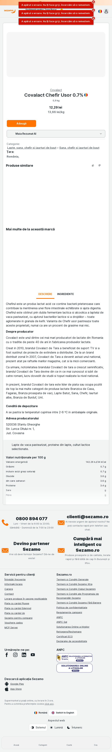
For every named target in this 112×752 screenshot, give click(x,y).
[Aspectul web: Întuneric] (74, 727)
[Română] (99, 11)
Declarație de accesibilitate (71, 641)
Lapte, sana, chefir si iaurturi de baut (31, 147)
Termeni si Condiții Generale (72, 579)
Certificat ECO (64, 636)
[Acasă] (16, 743)
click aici (49, 704)
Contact (9, 593)
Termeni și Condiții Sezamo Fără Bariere (78, 602)
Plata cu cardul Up (15, 613)
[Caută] (69, 743)
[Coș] (95, 743)
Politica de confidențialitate (71, 607)
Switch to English (63, 712)
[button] (106, 11)
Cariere (9, 588)
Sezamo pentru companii (18, 617)
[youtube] (32, 655)
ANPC (59, 617)
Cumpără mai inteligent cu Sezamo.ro (87, 544)
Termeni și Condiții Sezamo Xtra (74, 584)
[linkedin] (24, 655)
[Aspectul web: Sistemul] (38, 727)
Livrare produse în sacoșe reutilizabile (26, 598)
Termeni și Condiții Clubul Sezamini (76, 588)
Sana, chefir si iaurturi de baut (79, 147)
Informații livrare (14, 584)
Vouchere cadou (14, 622)
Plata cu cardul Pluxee (17, 603)
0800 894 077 (31, 518)
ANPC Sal (61, 621)
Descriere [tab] (45, 294)
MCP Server (11, 627)
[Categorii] (42, 743)
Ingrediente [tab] (65, 294)
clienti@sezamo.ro (88, 516)
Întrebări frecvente (15, 579)
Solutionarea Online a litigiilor (72, 626)
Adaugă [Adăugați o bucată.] (21, 123)
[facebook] (7, 655)
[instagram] (15, 655)
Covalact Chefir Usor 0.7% (56, 95)
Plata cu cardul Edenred (18, 608)
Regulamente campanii (69, 612)
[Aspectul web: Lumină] (56, 727)
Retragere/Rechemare (69, 631)
